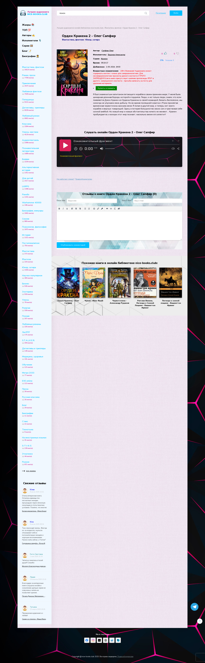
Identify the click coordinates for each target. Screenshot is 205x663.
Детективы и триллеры (34, 349)
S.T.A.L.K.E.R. (34, 341)
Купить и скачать (106, 88)
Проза (34, 390)
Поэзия (34, 317)
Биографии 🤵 (30, 56)
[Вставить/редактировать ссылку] (98, 209)
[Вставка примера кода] (111, 209)
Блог (34, 406)
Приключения (34, 84)
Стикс (34, 422)
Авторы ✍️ (28, 35)
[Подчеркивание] (67, 209)
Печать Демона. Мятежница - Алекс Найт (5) (34, 596)
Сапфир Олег (108, 50)
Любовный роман (34, 116)
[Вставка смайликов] (94, 209)
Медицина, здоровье (34, 357)
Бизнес (34, 284)
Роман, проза (34, 76)
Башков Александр (116, 54)
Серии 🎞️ (27, 45)
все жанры (29, 471)
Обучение (34, 365)
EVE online (34, 381)
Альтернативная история (34, 170)
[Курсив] (63, 209)
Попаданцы (34, 100)
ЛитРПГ (34, 333)
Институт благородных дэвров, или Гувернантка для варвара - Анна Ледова (34, 566)
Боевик (34, 160)
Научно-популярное (34, 276)
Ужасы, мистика (34, 133)
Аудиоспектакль (34, 141)
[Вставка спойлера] (115, 209)
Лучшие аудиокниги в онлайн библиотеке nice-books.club (80, 28)
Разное (34, 463)
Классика (34, 124)
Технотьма (34, 430)
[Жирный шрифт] (59, 209)
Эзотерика (34, 292)
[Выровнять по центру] (76, 209)
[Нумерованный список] (89, 209)
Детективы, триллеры (34, 108)
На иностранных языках (34, 438)
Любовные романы (34, 325)
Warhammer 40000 (34, 203)
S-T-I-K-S (34, 446)
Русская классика (34, 398)
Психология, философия (34, 227)
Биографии (34, 414)
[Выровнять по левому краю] (72, 209)
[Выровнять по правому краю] (80, 209)
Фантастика (34, 252)
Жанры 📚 (28, 24)
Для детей (34, 179)
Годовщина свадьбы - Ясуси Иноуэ (34, 543)
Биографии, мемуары (34, 211)
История (34, 236)
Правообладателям (83, 179)
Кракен (104, 59)
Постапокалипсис (34, 244)
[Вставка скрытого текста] (119, 209)
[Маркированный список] (85, 209)
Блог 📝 (26, 51)
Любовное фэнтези (34, 92)
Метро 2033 (34, 373)
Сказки (34, 219)
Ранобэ (34, 195)
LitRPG (34, 187)
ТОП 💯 (26, 30)
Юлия (32, 489)
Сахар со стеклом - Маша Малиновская (34, 619)
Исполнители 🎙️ (31, 40)
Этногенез (34, 454)
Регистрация (161, 13)
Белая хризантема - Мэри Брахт (34, 511)
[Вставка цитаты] (107, 209)
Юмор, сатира (34, 268)
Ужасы (34, 300)
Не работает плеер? (65, 179)
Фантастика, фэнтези (34, 68)
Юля (32, 522)
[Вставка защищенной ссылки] (102, 209)
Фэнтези (34, 260)
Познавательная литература (34, 151)
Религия (34, 309)
